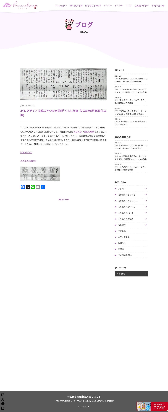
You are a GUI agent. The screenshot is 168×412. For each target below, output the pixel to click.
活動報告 (122, 225)
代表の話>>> (26, 152)
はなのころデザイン (127, 207)
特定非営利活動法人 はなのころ (84, 396)
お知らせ (122, 243)
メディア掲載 (124, 237)
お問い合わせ (158, 5)
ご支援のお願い (141, 5)
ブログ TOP (63, 199)
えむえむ (77, 131)
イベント (118, 5)
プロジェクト (60, 5)
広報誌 (121, 249)
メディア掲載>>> (28, 160)
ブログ (128, 5)
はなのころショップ (127, 195)
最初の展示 (89, 131)
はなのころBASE (93, 5)
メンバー (107, 5)
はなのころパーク (126, 213)
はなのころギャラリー (128, 201)
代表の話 (122, 231)
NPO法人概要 (76, 5)
